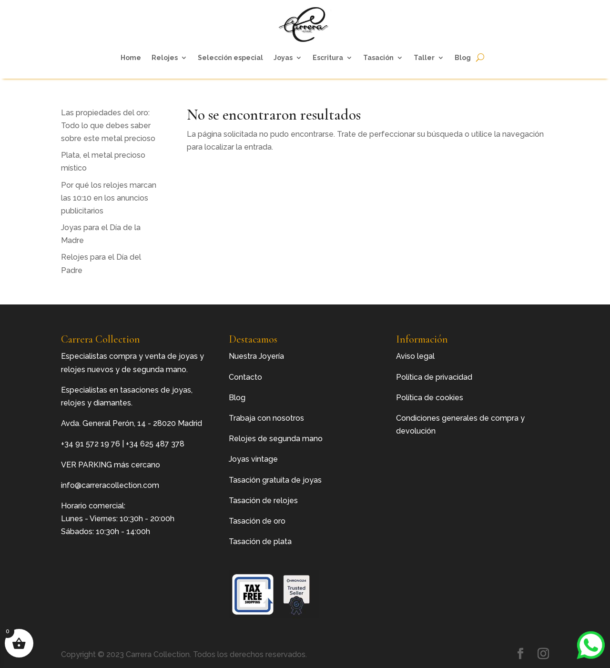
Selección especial (230, 57)
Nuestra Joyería (256, 356)
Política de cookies (429, 397)
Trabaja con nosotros (266, 418)
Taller (424, 57)
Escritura (328, 57)
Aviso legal (415, 356)
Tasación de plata (260, 541)
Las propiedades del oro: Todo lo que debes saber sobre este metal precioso (108, 125)
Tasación (378, 57)
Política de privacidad (434, 377)
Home (131, 57)
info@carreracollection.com (110, 485)
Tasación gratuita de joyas (275, 480)
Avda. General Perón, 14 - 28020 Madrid (131, 423)
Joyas (283, 57)
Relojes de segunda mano (276, 438)
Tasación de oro (257, 521)
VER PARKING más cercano (110, 464)
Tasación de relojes (263, 500)
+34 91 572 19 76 (90, 443)
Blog (463, 57)
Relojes (165, 57)
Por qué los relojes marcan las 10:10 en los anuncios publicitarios (108, 198)
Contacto (245, 377)
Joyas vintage (253, 459)
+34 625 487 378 (155, 443)
